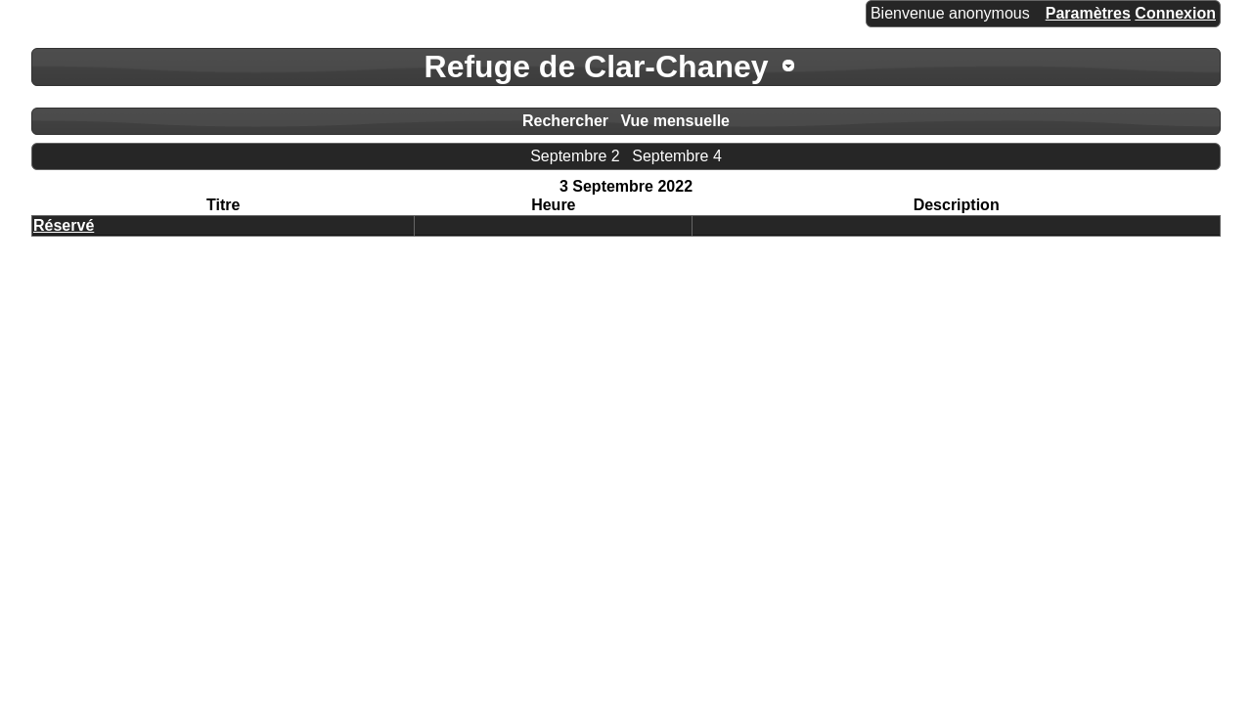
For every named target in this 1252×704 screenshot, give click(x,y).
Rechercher (565, 120)
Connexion (1175, 13)
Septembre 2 (575, 156)
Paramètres (1088, 13)
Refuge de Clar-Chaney (597, 66)
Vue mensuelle (675, 120)
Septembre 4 (677, 156)
